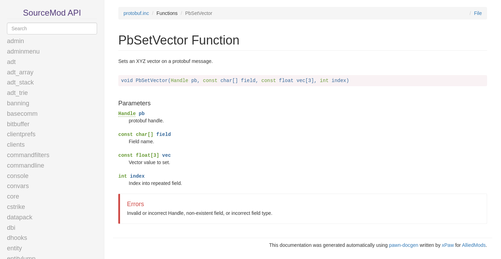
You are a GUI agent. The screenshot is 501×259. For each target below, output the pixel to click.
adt (11, 61)
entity (14, 248)
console (18, 175)
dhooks (17, 237)
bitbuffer (18, 124)
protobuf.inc (136, 13)
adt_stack (20, 82)
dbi (11, 227)
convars (18, 186)
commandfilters (28, 155)
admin (15, 41)
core (13, 196)
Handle (127, 113)
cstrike (16, 206)
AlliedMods (474, 245)
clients (16, 144)
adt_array (20, 72)
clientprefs (21, 134)
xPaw (448, 245)
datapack (19, 217)
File (478, 13)
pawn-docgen (403, 245)
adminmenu (23, 51)
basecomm (22, 113)
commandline (25, 165)
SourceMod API (52, 12)
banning (18, 103)
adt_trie (17, 92)
